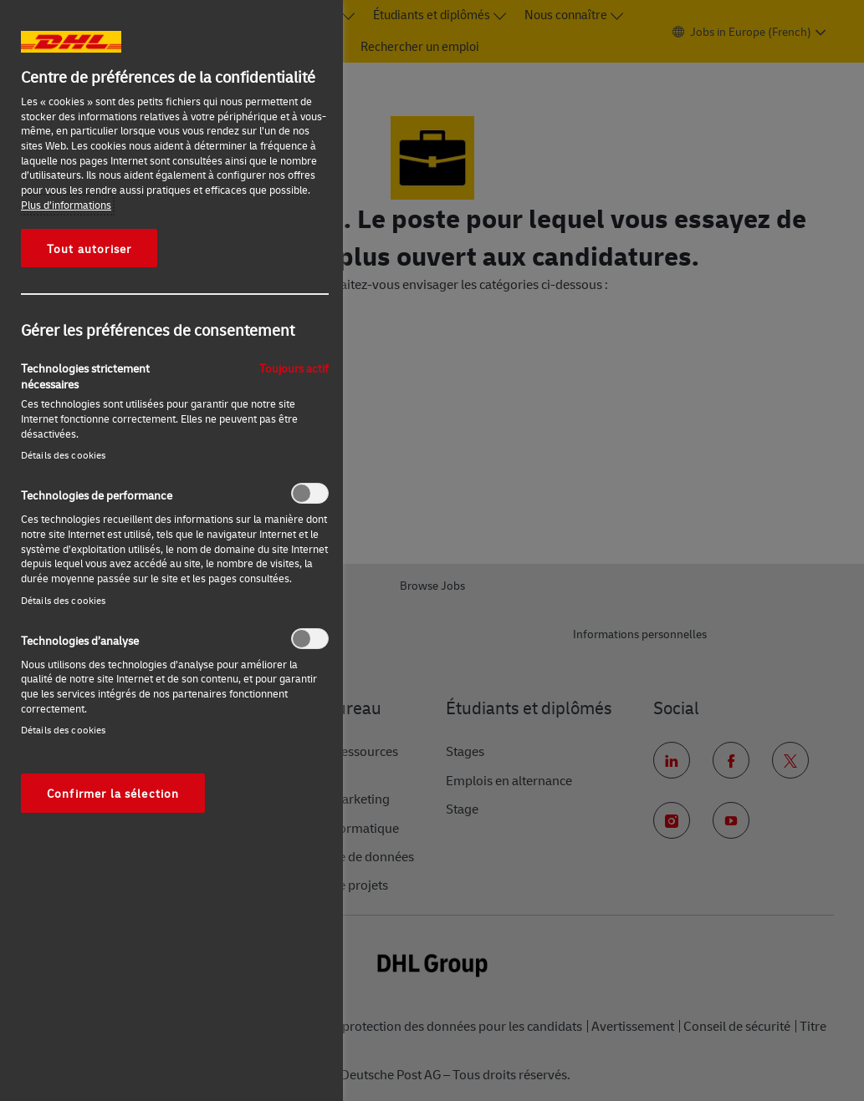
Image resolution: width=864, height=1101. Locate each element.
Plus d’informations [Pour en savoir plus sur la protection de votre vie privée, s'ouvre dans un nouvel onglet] (66, 204)
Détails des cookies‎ (63, 455)
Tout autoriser (89, 248)
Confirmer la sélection (113, 792)
